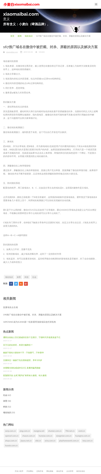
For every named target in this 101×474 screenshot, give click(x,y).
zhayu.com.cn (11, 440)
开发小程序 (19, 471)
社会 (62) (7, 395)
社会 (34, 277)
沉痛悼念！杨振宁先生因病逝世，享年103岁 (22, 360)
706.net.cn (69, 431)
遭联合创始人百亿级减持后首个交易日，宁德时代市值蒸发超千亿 (31, 337)
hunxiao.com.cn (45, 436)
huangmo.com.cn (82, 436)
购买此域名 (80, 471)
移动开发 (59, 471)
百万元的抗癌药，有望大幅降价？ (18, 345)
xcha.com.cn (50, 440)
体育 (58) (7, 401)
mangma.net (39, 431)
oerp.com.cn (10, 431)
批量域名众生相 (10, 307)
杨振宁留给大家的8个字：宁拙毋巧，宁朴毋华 (23, 352)
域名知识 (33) (9, 412)
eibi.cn (38, 440)
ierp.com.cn (87, 440)
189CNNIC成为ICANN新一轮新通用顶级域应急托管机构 (29, 322)
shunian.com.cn (55, 431)
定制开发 (39, 471)
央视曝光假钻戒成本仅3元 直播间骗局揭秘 (21, 368)
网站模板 (49, 471)
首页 (12, 36)
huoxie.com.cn (11, 445)
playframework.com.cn (69, 440)
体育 (19, 277)
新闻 (20, 36)
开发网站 (29, 471)
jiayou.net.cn (26, 440)
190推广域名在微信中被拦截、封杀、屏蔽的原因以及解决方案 (32, 314)
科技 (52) (7, 406)
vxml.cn (81, 431)
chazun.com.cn (28, 436)
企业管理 (69, 471)
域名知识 (29, 36)
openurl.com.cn (11, 436)
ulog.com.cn (25, 431)
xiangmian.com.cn (63, 436)
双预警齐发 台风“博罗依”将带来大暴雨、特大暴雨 (25, 375)
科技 (27, 277)
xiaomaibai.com (12, 52)
